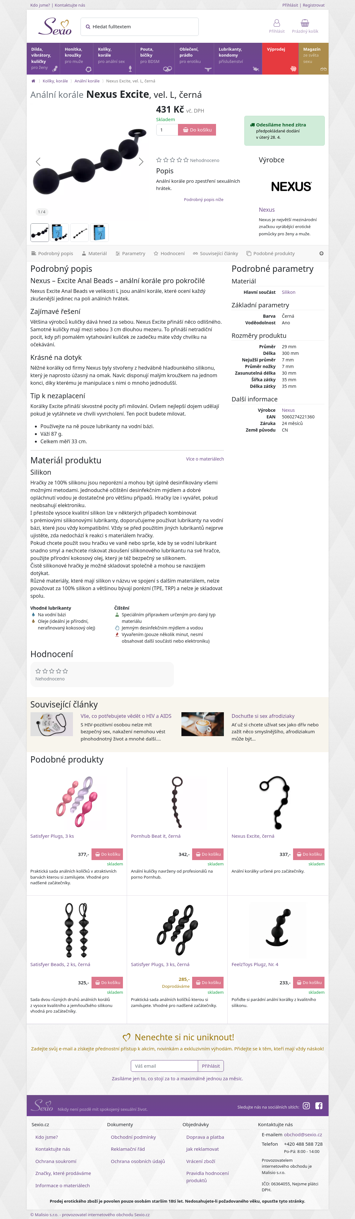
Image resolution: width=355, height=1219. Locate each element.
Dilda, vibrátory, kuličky (45, 60)
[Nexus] (292, 186)
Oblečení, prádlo (196, 60)
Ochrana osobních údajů (138, 1161)
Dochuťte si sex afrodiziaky (262, 716)
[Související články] (215, 253)
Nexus (267, 209)
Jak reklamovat (202, 1149)
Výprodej (282, 60)
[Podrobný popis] (52, 253)
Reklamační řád (128, 1149)
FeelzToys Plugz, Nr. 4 (254, 964)
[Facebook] (318, 1107)
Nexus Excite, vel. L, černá (130, 81)
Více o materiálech (205, 459)
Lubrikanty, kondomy (240, 60)
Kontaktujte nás (70, 5)
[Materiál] (93, 253)
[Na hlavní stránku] (33, 81)
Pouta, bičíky (157, 60)
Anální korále (87, 81)
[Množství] (167, 130)
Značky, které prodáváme (63, 1173)
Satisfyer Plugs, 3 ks (52, 836)
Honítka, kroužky (78, 60)
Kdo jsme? (40, 5)
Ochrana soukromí (56, 1161)
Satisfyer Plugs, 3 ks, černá (160, 964)
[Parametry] (130, 253)
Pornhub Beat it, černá (155, 836)
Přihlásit (290, 5)
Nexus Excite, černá (252, 836)
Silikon (288, 292)
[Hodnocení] (168, 253)
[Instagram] (306, 1107)
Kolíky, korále (116, 60)
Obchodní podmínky (133, 1137)
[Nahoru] (321, 253)
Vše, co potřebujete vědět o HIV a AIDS (125, 716)
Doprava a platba (205, 1137)
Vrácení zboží (200, 1161)
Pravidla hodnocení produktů (207, 1176)
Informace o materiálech (63, 1185)
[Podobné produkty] (270, 253)
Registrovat (314, 5)
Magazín (315, 60)
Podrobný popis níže (203, 199)
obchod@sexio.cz (303, 1134)
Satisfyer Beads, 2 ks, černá (61, 964)
